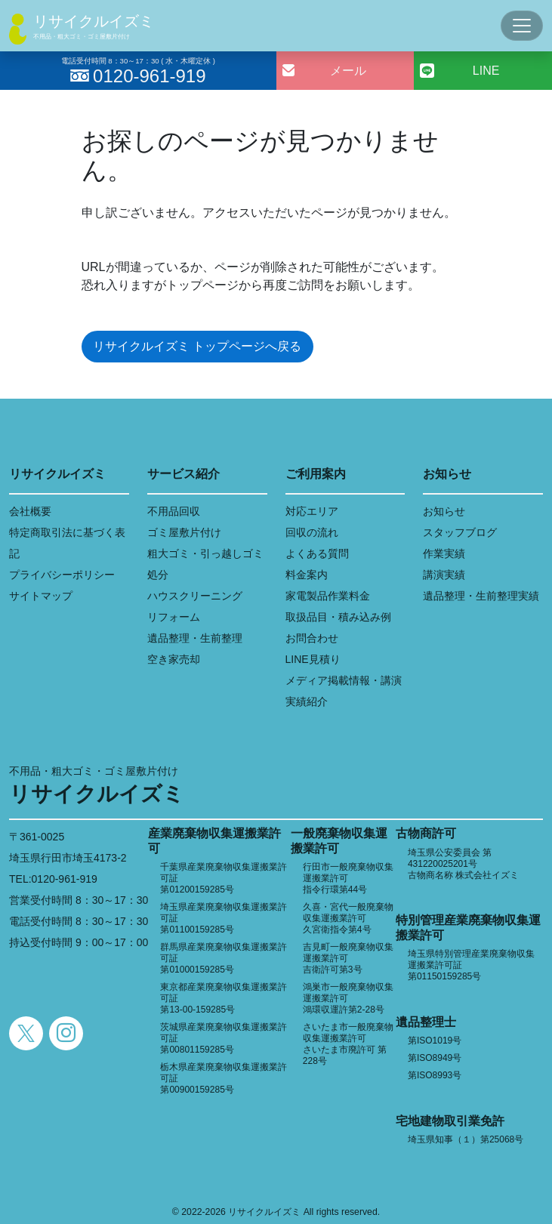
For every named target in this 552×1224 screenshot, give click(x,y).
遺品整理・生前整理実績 (481, 596)
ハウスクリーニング (194, 596)
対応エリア (311, 511)
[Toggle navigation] (522, 26)
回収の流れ (311, 532)
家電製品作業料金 (327, 596)
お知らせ (444, 511)
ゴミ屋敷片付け (184, 532)
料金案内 (306, 575)
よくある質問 (317, 553)
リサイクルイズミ (93, 21)
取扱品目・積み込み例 (338, 617)
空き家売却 (173, 659)
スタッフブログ (460, 532)
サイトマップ (40, 596)
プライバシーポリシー (62, 575)
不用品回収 (173, 511)
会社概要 (30, 511)
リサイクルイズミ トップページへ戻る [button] (197, 346)
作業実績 (444, 553)
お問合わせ (311, 638)
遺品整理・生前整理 (194, 638)
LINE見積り (313, 659)
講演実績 (444, 575)
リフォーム (173, 617)
